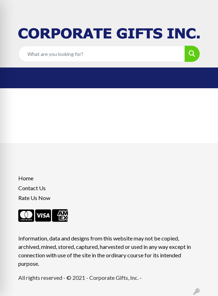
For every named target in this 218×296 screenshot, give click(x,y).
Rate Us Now (34, 197)
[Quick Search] (101, 54)
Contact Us (32, 188)
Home (25, 178)
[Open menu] (204, 78)
